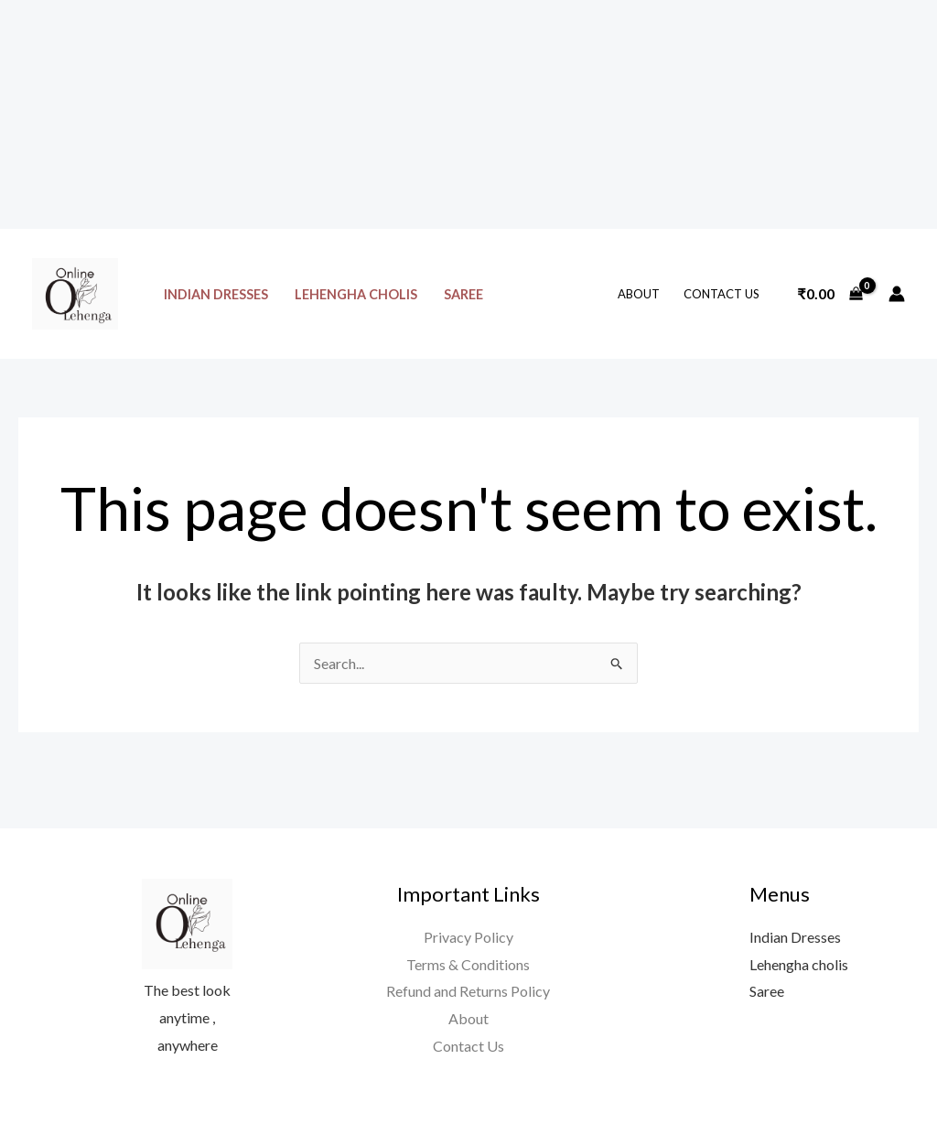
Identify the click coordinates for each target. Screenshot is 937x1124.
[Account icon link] (897, 294)
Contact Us (721, 293)
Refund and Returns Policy (468, 991)
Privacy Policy (468, 937)
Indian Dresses (216, 294)
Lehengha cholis (356, 294)
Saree (463, 294)
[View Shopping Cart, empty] (830, 293)
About (639, 293)
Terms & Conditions (468, 964)
